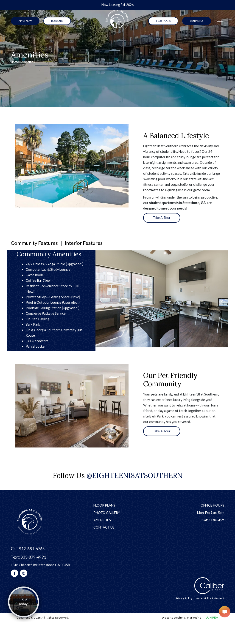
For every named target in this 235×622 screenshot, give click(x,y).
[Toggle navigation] (219, 20)
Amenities (102, 520)
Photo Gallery (106, 513)
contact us (196, 20)
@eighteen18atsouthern (134, 475)
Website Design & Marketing (181, 617)
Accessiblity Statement (210, 598)
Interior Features (84, 243)
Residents (57, 20)
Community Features (34, 243)
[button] (101, 300)
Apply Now (25, 20)
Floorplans (163, 20)
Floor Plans (104, 505)
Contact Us (104, 527)
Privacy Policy (184, 598)
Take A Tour (162, 218)
